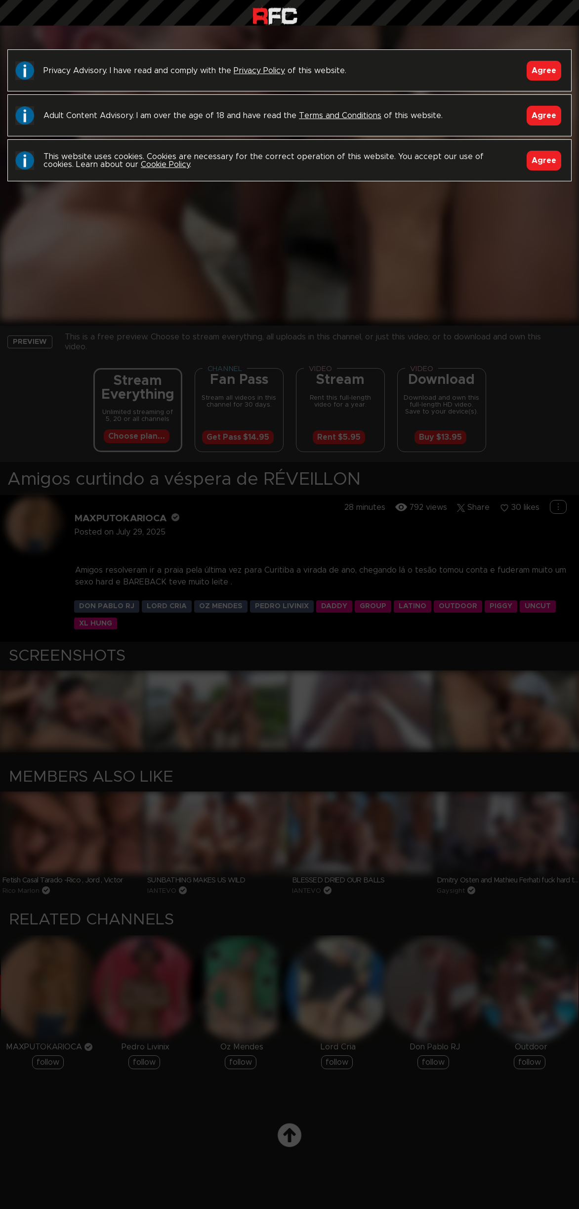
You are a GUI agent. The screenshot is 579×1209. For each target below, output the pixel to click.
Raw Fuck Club (274, 15)
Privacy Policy (259, 71)
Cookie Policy (165, 164)
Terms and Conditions (340, 116)
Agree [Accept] (544, 71)
